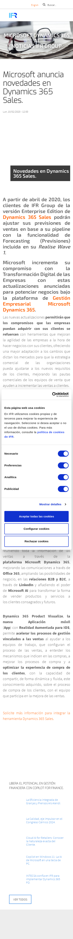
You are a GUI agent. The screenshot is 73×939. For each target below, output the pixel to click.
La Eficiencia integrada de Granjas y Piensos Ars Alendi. (43, 801)
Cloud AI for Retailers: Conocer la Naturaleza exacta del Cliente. (45, 841)
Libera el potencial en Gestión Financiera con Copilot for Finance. (36, 785)
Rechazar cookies (37, 541)
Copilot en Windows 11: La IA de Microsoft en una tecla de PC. (44, 860)
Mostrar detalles (50, 504)
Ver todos (20, 899)
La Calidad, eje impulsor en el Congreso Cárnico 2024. (44, 820)
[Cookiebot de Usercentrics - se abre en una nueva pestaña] (52, 394)
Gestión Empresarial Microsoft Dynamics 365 (36, 303)
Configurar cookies (37, 528)
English (34, 5)
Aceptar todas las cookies (36, 516)
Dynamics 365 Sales (28, 217)
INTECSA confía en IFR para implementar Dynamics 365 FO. (43, 879)
